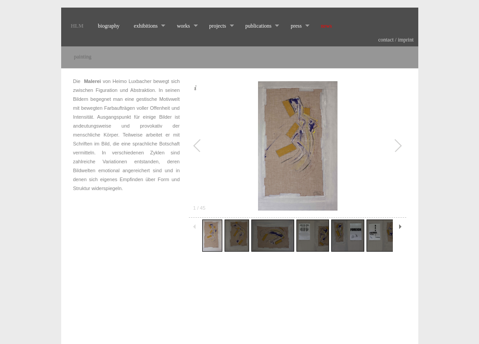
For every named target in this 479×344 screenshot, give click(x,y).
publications (258, 26)
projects (218, 26)
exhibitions (146, 26)
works (183, 26)
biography (109, 26)
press (296, 26)
